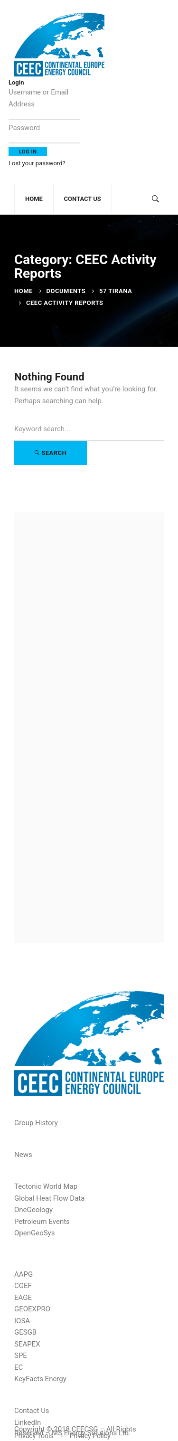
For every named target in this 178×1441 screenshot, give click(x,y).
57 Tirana (115, 290)
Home (23, 290)
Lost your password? (37, 163)
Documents (66, 290)
